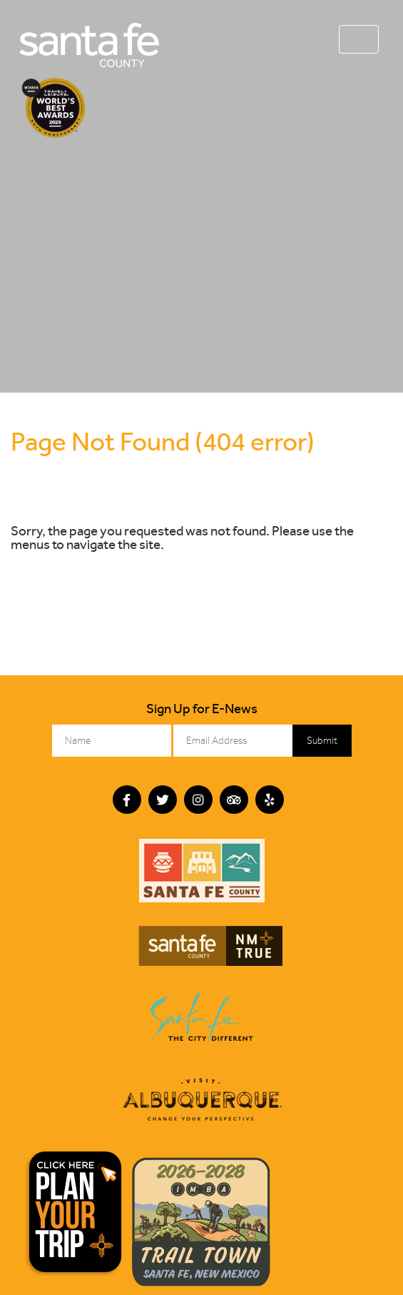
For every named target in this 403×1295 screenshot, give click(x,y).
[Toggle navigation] (359, 39)
